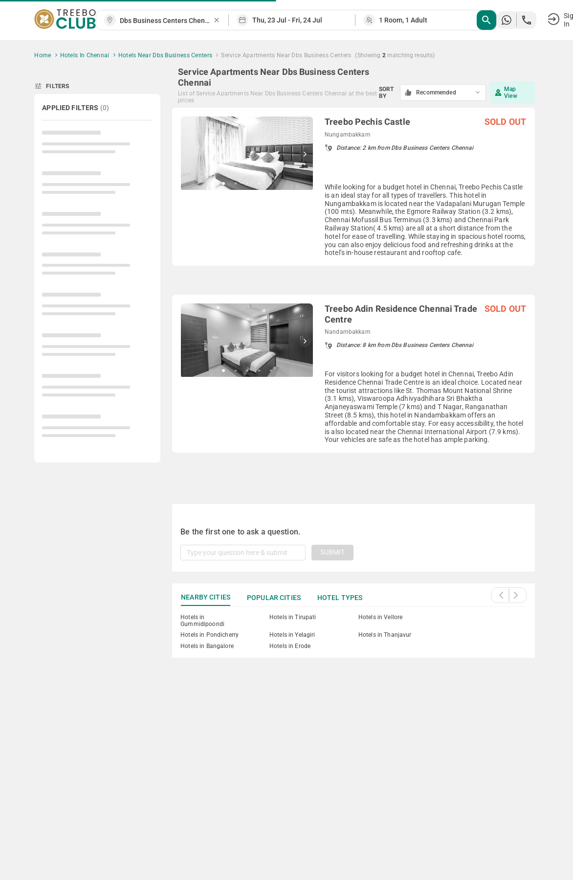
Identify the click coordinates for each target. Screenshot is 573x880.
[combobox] (166, 21)
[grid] (353, 294)
